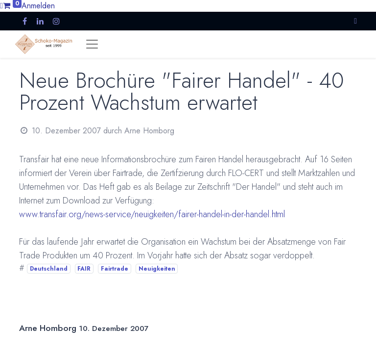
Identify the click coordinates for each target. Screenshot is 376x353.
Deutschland (49, 268)
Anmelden (38, 5)
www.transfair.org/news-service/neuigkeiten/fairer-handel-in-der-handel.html (152, 214)
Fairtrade (114, 268)
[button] (355, 20)
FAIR (84, 268)
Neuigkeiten (157, 268)
